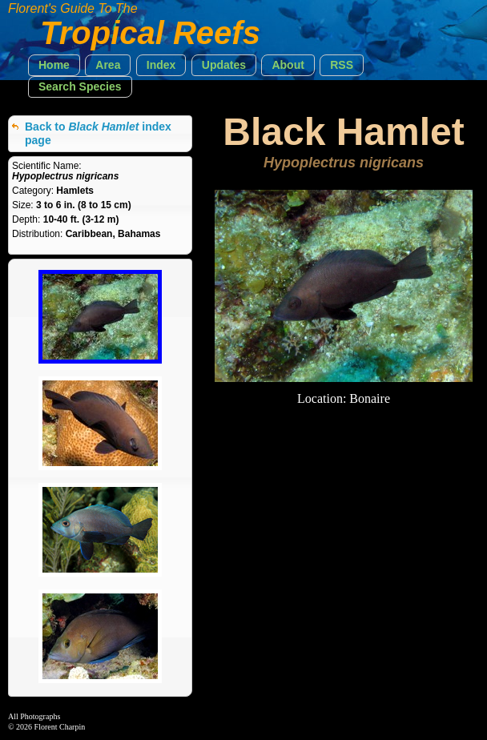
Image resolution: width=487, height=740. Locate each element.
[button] (54, 65)
